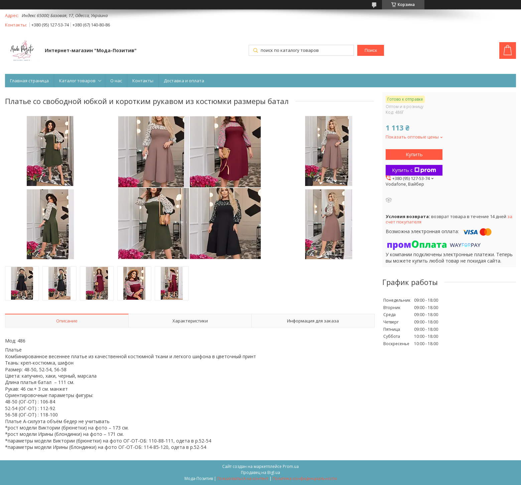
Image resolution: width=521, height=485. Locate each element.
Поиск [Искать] (371, 50)
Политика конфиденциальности (305, 478)
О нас (116, 81)
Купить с (414, 170)
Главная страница (29, 81)
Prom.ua (291, 466)
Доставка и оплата (184, 81)
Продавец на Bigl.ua (260, 472)
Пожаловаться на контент (242, 478)
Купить (414, 154)
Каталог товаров (77, 81)
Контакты (142, 81)
